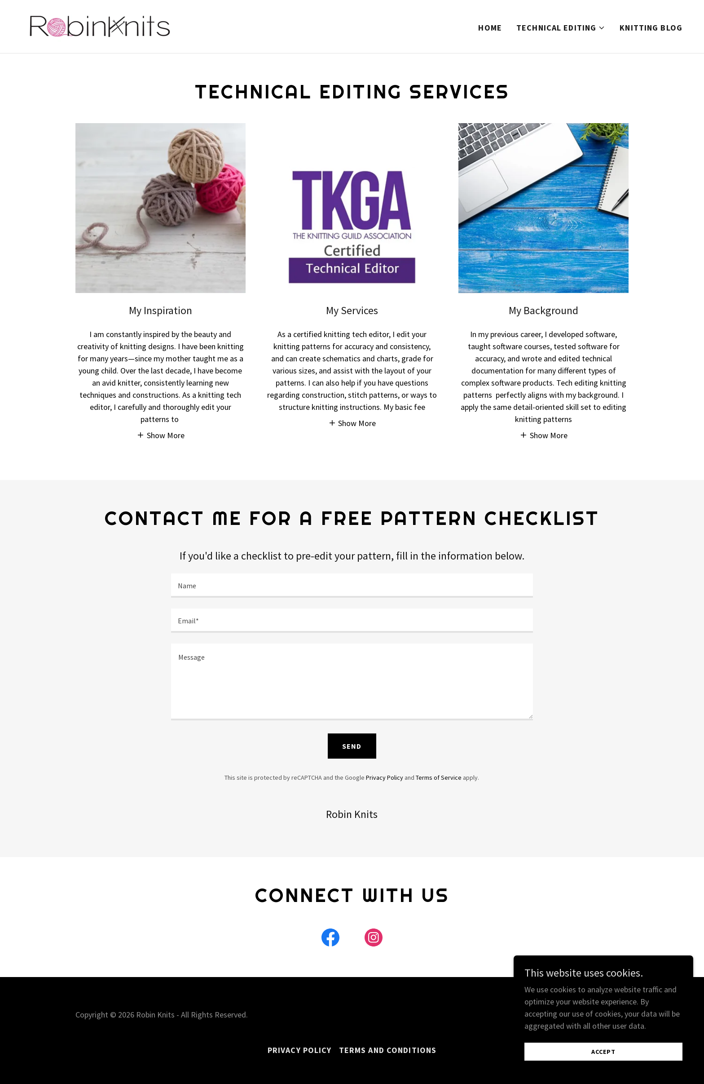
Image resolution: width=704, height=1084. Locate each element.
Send (351, 746)
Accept (603, 1052)
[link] (99, 25)
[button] (560, 27)
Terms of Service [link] (439, 777)
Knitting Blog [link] (651, 27)
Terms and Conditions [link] (388, 1050)
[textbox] (351, 585)
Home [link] (490, 27)
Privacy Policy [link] (384, 777)
